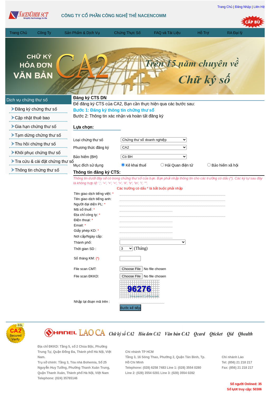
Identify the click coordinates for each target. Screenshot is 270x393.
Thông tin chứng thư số (37, 170)
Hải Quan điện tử (178, 165)
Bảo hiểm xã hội (224, 165)
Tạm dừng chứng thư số (38, 135)
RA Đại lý (235, 33)
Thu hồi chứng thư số (35, 144)
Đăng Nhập (243, 7)
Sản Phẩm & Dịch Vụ (82, 33)
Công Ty (44, 33)
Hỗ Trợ (203, 33)
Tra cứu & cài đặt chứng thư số (44, 161)
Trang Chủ (225, 7)
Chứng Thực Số (127, 33)
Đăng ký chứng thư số (36, 109)
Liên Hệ (259, 7)
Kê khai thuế (135, 165)
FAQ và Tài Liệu (167, 33)
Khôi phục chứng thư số (38, 152)
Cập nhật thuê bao (32, 118)
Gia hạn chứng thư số (36, 126)
